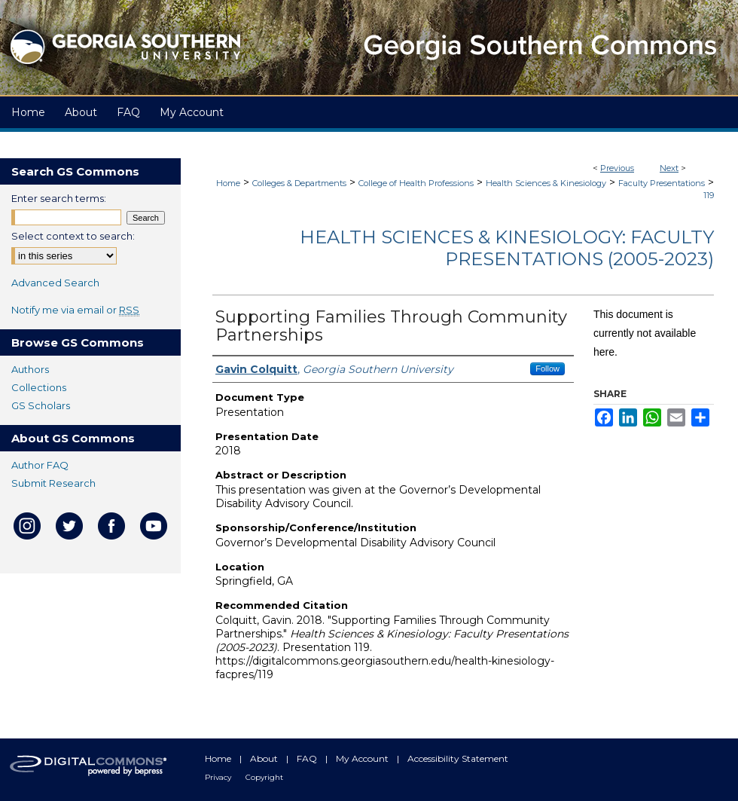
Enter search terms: (58, 198)
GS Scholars (40, 405)
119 (708, 195)
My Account (363, 758)
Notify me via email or (75, 310)
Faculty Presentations (661, 183)
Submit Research (53, 483)
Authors (30, 369)
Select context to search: (73, 236)
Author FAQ (40, 465)
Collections (38, 387)
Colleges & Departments (299, 183)
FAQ (308, 758)
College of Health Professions (416, 183)
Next (669, 168)
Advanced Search (55, 283)
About (265, 758)
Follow (547, 368)
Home (228, 183)
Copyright (264, 777)
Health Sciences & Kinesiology (546, 183)
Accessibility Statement (457, 758)
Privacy (219, 777)
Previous (617, 168)
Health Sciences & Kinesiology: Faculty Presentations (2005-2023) (507, 248)
